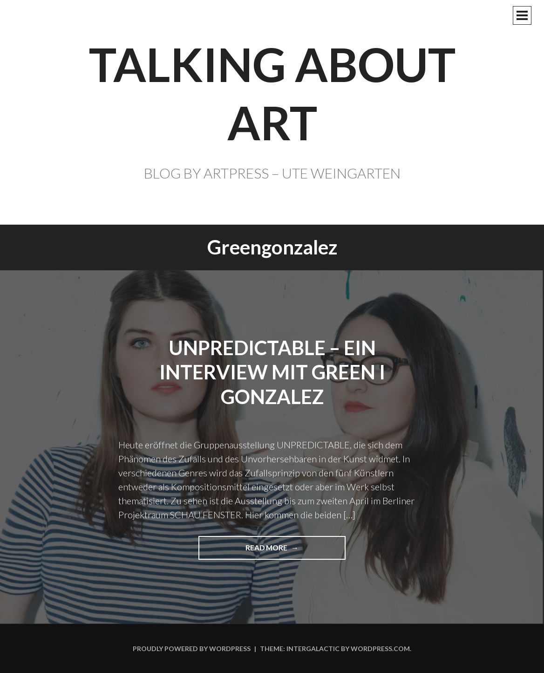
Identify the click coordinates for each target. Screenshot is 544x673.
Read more (270, 551)
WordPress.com (380, 648)
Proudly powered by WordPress (192, 648)
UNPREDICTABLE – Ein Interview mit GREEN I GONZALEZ (272, 372)
